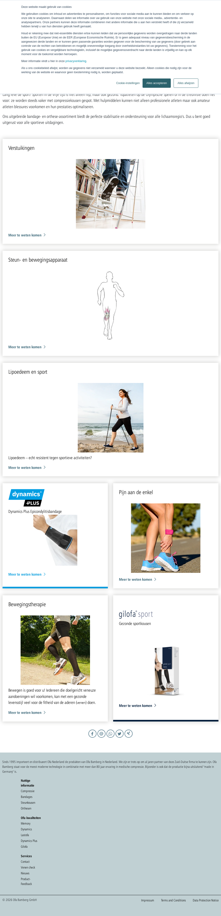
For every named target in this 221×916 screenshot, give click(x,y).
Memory (25, 823)
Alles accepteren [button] (156, 83)
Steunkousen (28, 802)
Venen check (28, 867)
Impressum (147, 900)
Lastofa (25, 835)
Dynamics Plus (29, 841)
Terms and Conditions (173, 900)
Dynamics (26, 829)
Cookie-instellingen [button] (128, 83)
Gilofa (24, 846)
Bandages (26, 797)
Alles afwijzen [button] (185, 83)
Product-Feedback (26, 881)
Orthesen (26, 808)
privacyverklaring (75, 61)
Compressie (27, 791)
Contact (25, 861)
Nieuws (25, 873)
